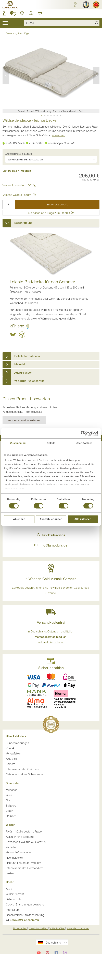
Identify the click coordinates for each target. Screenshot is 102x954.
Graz (9, 800)
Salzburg (11, 805)
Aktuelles (11, 758)
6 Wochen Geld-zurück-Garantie (26, 841)
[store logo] (10, 5)
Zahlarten (11, 847)
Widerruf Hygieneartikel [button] (29, 381)
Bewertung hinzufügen (18, 33)
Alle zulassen (82, 519)
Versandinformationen (19, 852)
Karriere (10, 763)
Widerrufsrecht (15, 894)
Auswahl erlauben (51, 519)
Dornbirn (11, 815)
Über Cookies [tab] (84, 443)
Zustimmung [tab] (18, 443)
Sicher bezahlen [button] (51, 668)
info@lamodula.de (50, 545)
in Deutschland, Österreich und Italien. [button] (51, 637)
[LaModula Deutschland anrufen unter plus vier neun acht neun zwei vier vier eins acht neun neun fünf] (4, 13)
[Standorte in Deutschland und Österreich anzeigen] (22, 13)
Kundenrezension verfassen (24, 420)
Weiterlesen (57, 135)
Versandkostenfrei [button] (51, 622)
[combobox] (61, 23)
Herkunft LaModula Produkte (23, 862)
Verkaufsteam (14, 753)
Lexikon (11, 873)
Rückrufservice (51, 535)
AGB (9, 888)
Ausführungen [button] (23, 372)
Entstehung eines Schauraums (24, 774)
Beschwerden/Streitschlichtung (25, 914)
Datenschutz (13, 899)
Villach (10, 810)
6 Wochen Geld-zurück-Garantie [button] (51, 579)
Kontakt (11, 748)
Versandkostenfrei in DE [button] (17, 185)
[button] (74, 4)
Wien (9, 795)
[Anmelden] (31, 13)
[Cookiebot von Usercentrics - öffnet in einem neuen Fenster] (83, 433)
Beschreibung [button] (23, 222)
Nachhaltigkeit (14, 857)
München (11, 789)
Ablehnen (19, 519)
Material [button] (19, 364)
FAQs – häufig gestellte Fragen (24, 831)
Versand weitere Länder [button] (17, 194)
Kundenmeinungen (17, 743)
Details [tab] (51, 443)
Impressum (13, 909)
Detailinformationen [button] (27, 356)
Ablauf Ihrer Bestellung (20, 836)
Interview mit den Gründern (22, 769)
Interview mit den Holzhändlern (24, 868)
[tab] (51, 223)
